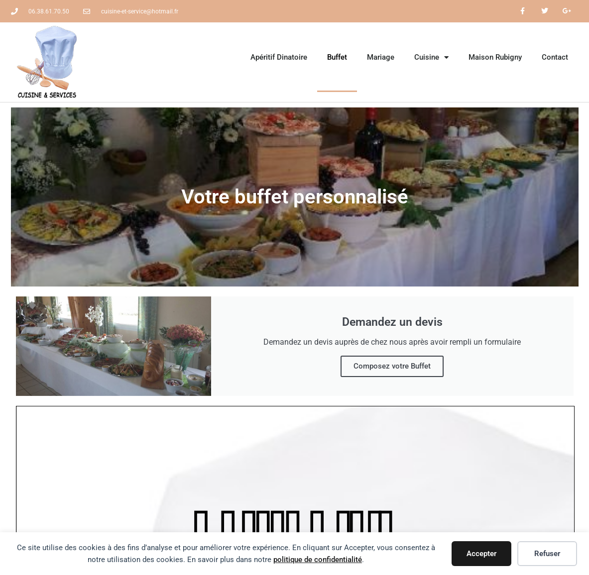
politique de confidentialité (317, 559)
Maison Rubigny (495, 57)
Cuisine (431, 57)
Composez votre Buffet (392, 366)
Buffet (337, 57)
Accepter (481, 553)
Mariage (380, 57)
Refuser (547, 553)
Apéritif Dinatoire (278, 57)
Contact (555, 57)
